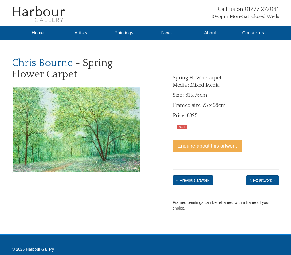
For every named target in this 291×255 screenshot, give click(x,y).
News (167, 32)
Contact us (253, 32)
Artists (80, 32)
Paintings (124, 32)
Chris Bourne (42, 63)
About (210, 32)
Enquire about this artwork (207, 146)
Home (38, 32)
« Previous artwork (192, 180)
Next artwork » (262, 180)
